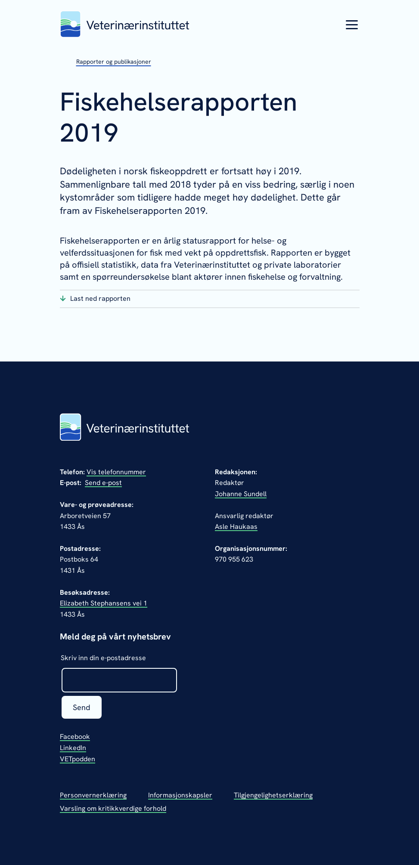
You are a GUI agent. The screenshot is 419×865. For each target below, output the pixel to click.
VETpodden (77, 758)
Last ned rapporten (100, 298)
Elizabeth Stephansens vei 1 (103, 603)
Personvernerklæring (93, 795)
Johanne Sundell (241, 493)
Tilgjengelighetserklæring (273, 795)
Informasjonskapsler (180, 795)
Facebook (75, 736)
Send (81, 707)
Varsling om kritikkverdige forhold (113, 808)
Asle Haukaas (236, 526)
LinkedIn (73, 747)
